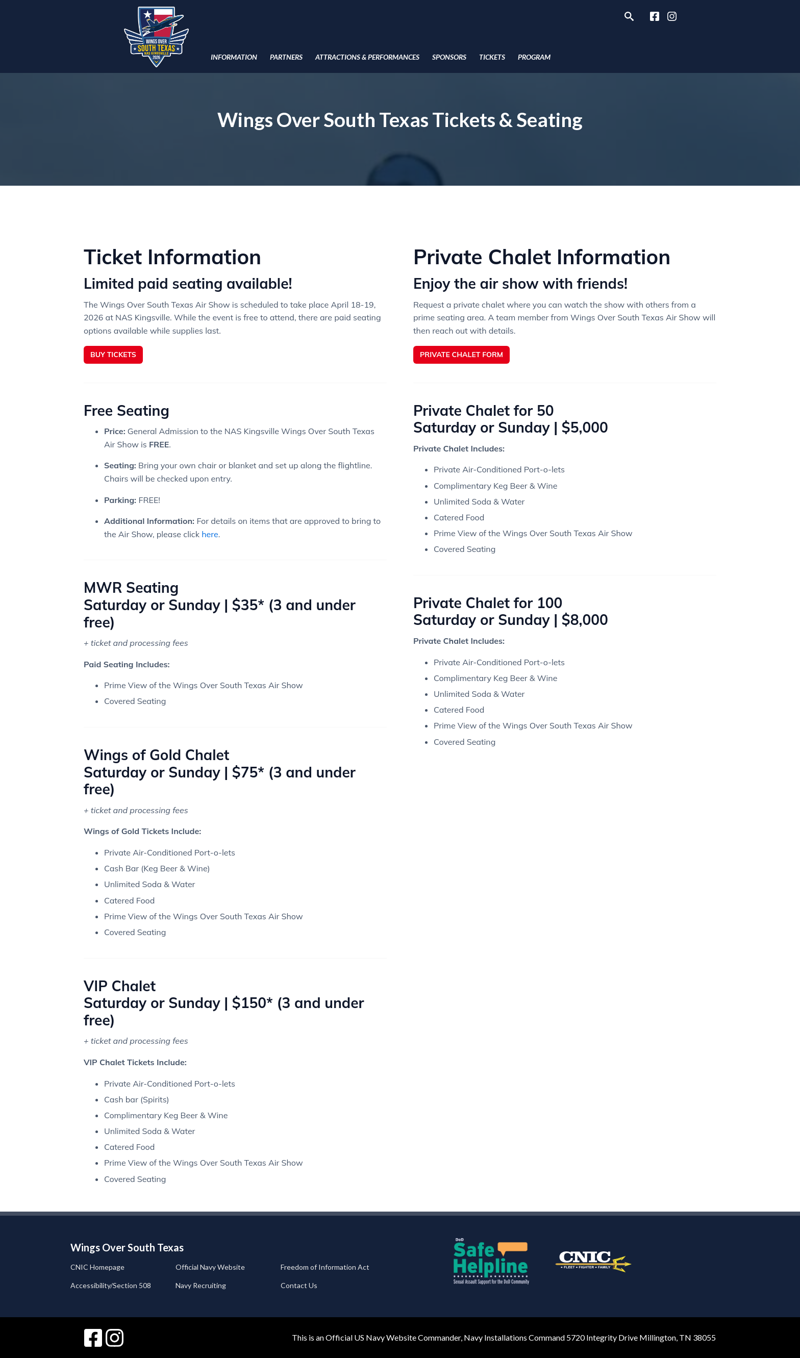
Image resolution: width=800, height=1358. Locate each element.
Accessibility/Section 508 (110, 1285)
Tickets (492, 57)
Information (234, 57)
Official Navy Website (210, 1267)
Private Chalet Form (461, 354)
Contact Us (299, 1285)
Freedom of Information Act (325, 1267)
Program (534, 57)
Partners (286, 57)
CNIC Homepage (97, 1267)
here (210, 534)
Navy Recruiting (201, 1285)
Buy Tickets (113, 354)
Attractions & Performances (367, 57)
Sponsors (449, 57)
